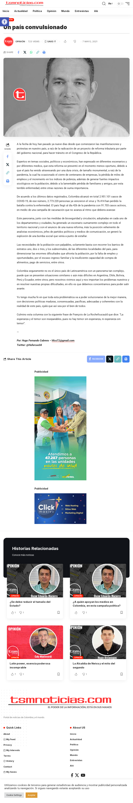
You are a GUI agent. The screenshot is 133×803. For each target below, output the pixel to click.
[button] (4, 21)
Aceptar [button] (31, 795)
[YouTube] (83, 774)
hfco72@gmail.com (63, 340)
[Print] (44, 52)
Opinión (20, 41)
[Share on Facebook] (18, 52)
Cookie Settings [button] (14, 795)
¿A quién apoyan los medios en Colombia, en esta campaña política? (97, 603)
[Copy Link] (38, 52)
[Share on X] (25, 52)
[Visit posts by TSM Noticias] (8, 41)
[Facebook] (72, 774)
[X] (77, 774)
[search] (104, 4)
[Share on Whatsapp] (31, 52)
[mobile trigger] (127, 3)
